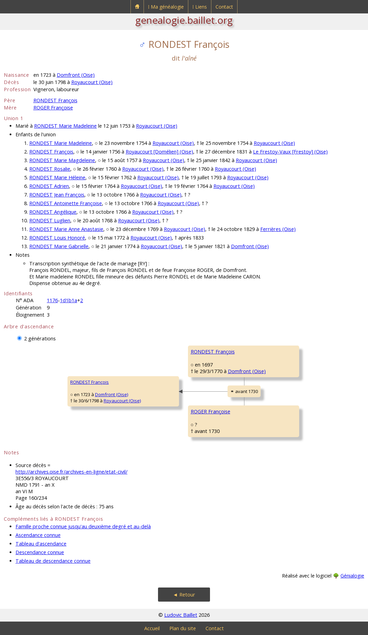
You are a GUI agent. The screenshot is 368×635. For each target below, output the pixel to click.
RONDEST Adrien (49, 186)
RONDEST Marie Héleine (57, 177)
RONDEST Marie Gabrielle (58, 246)
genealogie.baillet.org (184, 20)
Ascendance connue (38, 535)
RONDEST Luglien (49, 220)
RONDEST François (55, 100)
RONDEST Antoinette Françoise (65, 203)
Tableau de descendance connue (53, 561)
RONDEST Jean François (56, 194)
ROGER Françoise (53, 107)
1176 (52, 300)
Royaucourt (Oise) (92, 82)
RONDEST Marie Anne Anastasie (66, 229)
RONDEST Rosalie (49, 169)
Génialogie (352, 575)
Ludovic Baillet (180, 615)
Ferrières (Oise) (278, 229)
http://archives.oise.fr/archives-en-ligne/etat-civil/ (71, 471)
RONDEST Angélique (52, 212)
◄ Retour (184, 594)
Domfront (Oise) (76, 75)
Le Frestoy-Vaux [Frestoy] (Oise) (290, 151)
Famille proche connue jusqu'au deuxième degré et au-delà (83, 526)
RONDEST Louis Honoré (57, 237)
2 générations (40, 338)
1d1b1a (68, 300)
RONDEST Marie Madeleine (65, 126)
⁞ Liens (199, 6)
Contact (224, 6)
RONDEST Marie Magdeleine (62, 160)
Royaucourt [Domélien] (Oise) (159, 151)
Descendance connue (39, 552)
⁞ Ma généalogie (166, 6)
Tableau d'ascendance (40, 543)
